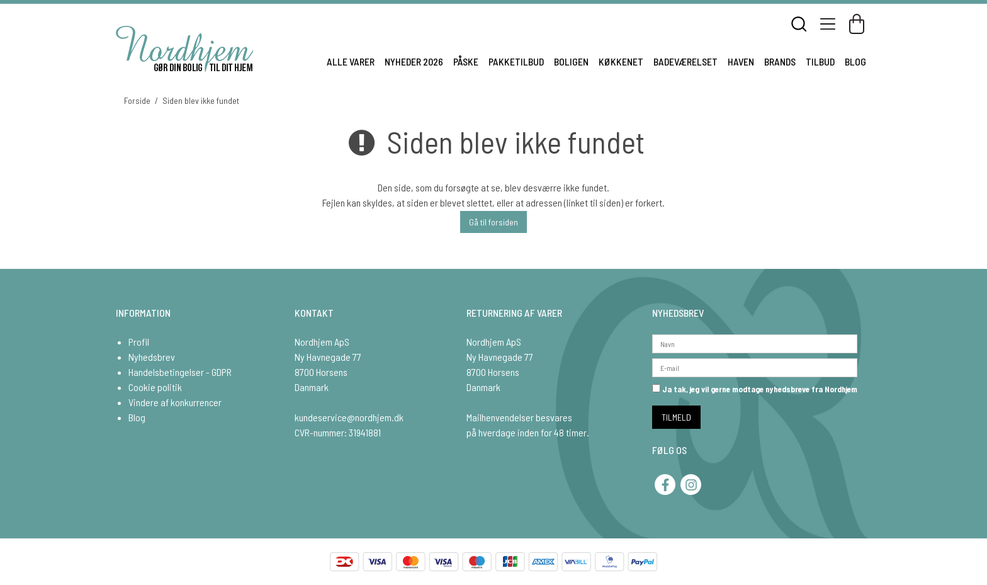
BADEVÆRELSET (685, 61)
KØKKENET (621, 61)
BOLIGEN (571, 61)
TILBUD (820, 61)
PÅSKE (465, 61)
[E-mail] (754, 366)
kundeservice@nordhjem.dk (349, 417)
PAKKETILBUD (516, 61)
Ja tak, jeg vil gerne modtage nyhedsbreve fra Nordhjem (754, 389)
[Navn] (754, 342)
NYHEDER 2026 (414, 61)
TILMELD (676, 417)
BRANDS (780, 61)
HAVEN (741, 61)
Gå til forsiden (493, 222)
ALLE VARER (351, 61)
